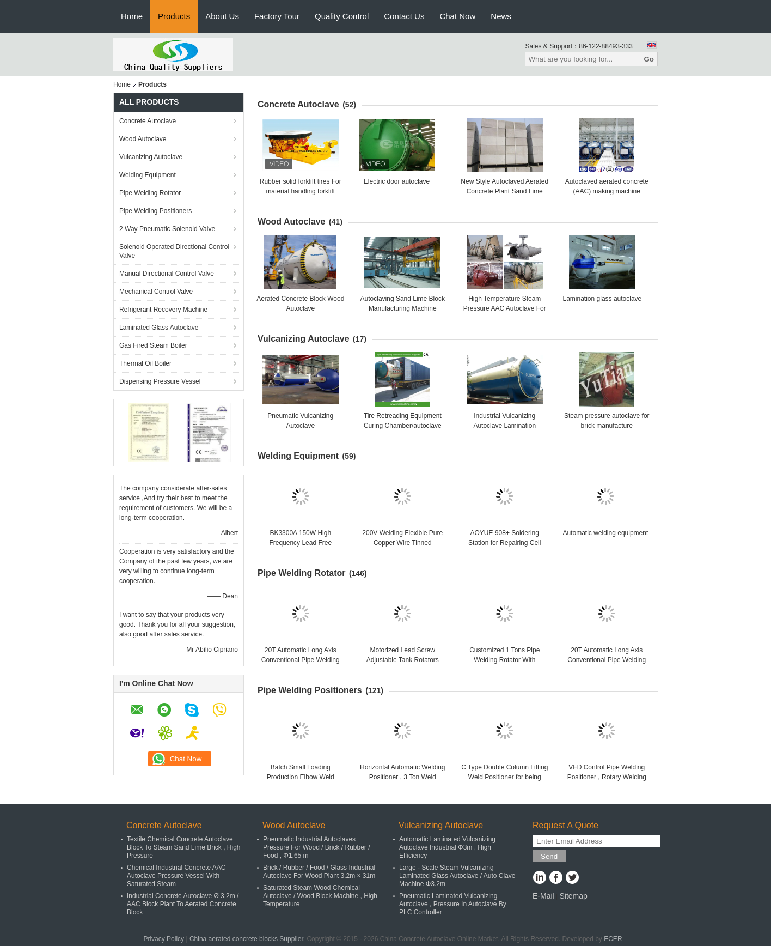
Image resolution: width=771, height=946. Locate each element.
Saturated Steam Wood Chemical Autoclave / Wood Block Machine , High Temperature (320, 896)
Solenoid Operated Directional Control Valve (174, 251)
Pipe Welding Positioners (155, 211)
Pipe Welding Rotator (150, 193)
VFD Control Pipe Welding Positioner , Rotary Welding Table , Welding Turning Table (607, 777)
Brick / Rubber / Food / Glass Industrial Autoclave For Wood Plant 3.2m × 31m (319, 872)
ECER (613, 939)
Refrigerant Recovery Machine (163, 309)
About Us (222, 16)
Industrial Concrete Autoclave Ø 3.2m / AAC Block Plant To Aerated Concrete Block (182, 904)
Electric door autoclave (397, 181)
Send (549, 856)
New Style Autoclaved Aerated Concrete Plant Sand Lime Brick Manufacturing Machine (504, 191)
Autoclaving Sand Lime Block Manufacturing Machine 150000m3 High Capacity (402, 308)
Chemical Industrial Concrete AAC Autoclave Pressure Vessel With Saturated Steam (176, 876)
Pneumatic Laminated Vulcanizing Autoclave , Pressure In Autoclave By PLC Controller (452, 904)
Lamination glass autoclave (602, 298)
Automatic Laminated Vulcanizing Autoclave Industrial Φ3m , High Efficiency (447, 847)
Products (174, 16)
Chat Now (457, 16)
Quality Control (342, 16)
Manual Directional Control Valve (166, 273)
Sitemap (573, 896)
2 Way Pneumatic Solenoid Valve (167, 229)
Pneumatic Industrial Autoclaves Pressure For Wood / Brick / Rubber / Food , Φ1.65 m (316, 847)
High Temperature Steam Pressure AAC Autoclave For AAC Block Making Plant (504, 308)
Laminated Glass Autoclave (158, 327)
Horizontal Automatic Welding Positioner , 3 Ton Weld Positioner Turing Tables (402, 777)
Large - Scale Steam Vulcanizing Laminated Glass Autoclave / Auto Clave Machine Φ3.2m (457, 876)
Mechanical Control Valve (156, 291)
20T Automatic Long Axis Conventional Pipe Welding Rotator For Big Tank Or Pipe (300, 660)
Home (132, 16)
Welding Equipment (147, 175)
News (501, 16)
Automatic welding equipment (605, 533)
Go (649, 59)
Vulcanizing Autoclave (150, 157)
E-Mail (543, 896)
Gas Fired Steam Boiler (153, 345)
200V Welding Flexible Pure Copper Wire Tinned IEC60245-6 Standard (402, 542)
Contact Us (404, 16)
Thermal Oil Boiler (145, 363)
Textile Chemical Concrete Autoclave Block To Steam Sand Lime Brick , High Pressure (184, 847)
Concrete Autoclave (147, 121)
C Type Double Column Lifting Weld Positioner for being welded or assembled (504, 777)
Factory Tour (276, 16)
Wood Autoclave (143, 139)
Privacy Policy (163, 939)
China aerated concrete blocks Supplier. (248, 939)
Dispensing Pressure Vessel (159, 381)
